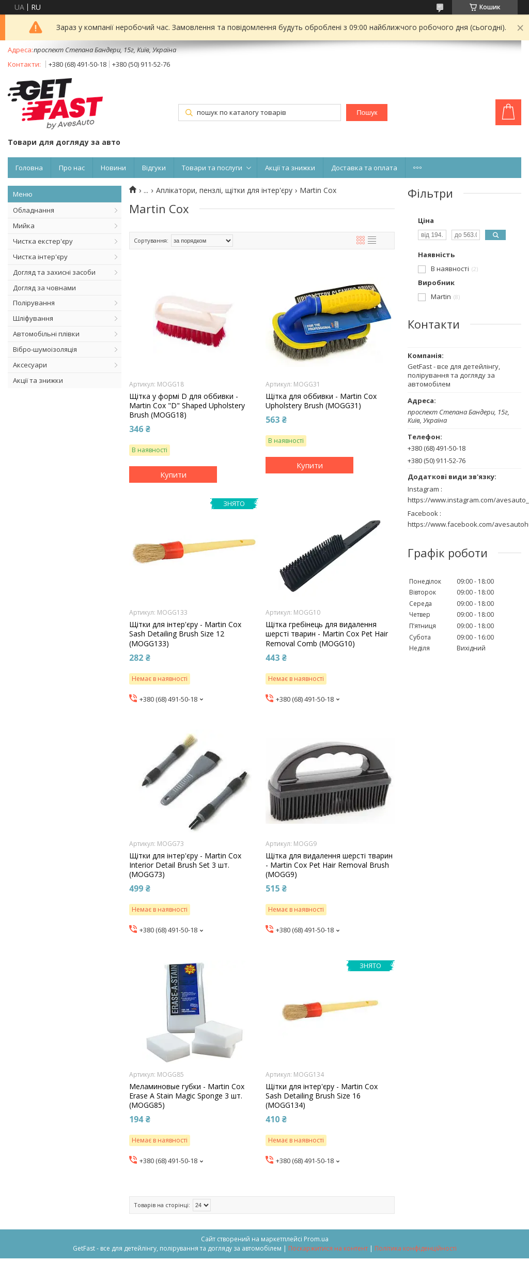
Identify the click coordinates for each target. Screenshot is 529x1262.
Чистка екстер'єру (43, 241)
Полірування (34, 302)
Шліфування (33, 318)
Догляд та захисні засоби (54, 272)
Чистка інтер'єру (40, 256)
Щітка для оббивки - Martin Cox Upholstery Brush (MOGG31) (321, 401)
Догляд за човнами (44, 287)
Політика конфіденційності (416, 1248)
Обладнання (33, 210)
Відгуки (154, 167)
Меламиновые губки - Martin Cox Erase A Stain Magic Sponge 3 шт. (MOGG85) (186, 1096)
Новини (113, 167)
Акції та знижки (290, 167)
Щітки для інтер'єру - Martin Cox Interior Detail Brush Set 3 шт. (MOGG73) (185, 865)
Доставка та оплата (364, 167)
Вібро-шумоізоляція (45, 349)
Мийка (24, 225)
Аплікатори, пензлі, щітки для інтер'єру (224, 190)
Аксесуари (30, 364)
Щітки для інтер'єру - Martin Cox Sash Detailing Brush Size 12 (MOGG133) (185, 634)
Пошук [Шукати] (366, 112)
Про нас (72, 167)
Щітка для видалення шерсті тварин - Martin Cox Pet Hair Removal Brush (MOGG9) (329, 865)
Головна (29, 167)
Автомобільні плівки (46, 333)
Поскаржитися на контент (328, 1248)
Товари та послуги (212, 167)
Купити (173, 474)
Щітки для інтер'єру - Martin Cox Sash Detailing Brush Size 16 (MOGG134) (322, 1096)
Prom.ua (316, 1239)
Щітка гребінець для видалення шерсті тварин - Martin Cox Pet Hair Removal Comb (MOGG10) (327, 634)
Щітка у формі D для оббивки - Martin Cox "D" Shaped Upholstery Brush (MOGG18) (187, 406)
